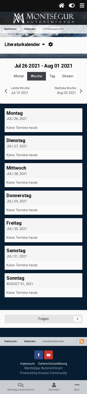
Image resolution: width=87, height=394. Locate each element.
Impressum (27, 363)
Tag (52, 76)
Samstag (16, 250)
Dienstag (15, 140)
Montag (14, 113)
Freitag (14, 223)
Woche (36, 76)
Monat (19, 76)
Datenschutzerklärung (52, 363)
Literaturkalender (25, 44)
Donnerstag (18, 195)
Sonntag (15, 278)
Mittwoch (16, 168)
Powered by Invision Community (43, 373)
